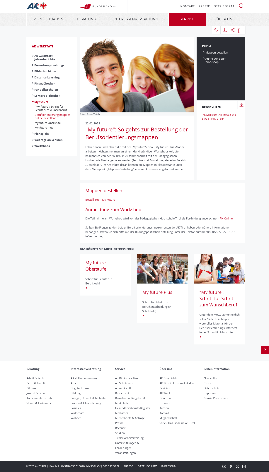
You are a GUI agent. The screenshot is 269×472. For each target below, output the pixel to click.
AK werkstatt (42, 46)
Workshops (42, 146)
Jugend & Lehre (36, 393)
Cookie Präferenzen (216, 398)
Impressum (211, 393)
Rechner (120, 428)
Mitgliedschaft (168, 418)
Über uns (225, 19)
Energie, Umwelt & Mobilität (88, 398)
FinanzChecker (44, 83)
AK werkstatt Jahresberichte (44, 57)
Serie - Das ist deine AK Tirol (177, 423)
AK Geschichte (168, 378)
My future (41, 102)
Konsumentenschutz (39, 398)
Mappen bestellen (216, 52)
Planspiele (41, 133)
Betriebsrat (224, 6)
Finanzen (165, 398)
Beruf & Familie (36, 383)
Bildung (31, 388)
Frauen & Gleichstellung (86, 403)
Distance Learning (46, 77)
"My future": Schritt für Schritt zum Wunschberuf (51, 108)
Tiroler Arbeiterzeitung (129, 438)
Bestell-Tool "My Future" (100, 199)
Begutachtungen (81, 388)
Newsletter (210, 378)
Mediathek (121, 413)
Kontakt (187, 6)
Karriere (164, 408)
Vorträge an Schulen (48, 140)
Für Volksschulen (46, 89)
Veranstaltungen (125, 453)
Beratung (86, 19)
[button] (241, 5)
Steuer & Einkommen (39, 403)
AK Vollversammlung (84, 378)
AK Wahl (164, 393)
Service (187, 19)
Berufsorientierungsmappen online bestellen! (53, 116)
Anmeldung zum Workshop (215, 60)
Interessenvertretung (135, 19)
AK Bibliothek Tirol (127, 378)
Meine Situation (48, 19)
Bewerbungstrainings (49, 65)
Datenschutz (211, 388)
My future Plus (44, 127)
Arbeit (74, 383)
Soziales (76, 408)
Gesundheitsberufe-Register (132, 408)
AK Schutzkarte (124, 383)
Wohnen (76, 418)
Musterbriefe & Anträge (130, 418)
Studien (120, 433)
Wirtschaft (77, 413)
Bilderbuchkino (45, 71)
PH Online (226, 218)
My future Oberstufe (48, 122)
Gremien (165, 403)
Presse (204, 6)
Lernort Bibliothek (47, 95)
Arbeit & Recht (35, 378)
